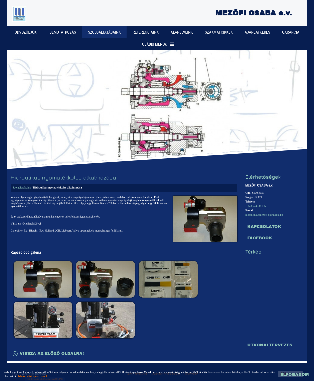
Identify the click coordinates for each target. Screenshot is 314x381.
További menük (157, 44)
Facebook (259, 238)
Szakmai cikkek (219, 32)
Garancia (290, 32)
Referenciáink (145, 32)
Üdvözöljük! (26, 32)
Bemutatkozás (62, 32)
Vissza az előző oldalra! (52, 345)
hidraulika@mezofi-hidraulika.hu (264, 214)
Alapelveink (182, 32)
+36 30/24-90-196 (255, 205)
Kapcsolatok (264, 226)
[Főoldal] (20, 14)
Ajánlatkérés (257, 32)
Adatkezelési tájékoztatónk (32, 376)
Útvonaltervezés (269, 345)
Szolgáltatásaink (104, 32)
